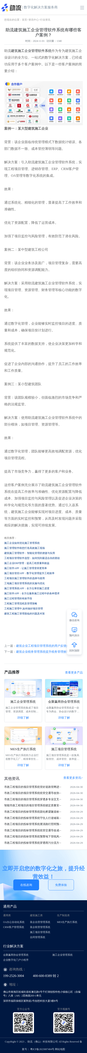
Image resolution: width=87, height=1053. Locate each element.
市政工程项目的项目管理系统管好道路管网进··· (32, 786)
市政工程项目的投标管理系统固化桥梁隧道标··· (32, 811)
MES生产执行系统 (23, 749)
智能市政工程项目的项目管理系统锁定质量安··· (32, 805)
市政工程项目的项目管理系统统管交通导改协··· (32, 793)
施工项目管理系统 (64, 749)
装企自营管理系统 (40, 922)
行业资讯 (45, 19)
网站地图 (60, 1049)
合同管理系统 (37, 937)
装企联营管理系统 (40, 927)
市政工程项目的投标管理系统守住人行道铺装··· (32, 818)
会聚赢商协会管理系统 (64, 701)
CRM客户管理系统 (13, 927)
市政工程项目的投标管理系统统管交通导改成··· (32, 830)
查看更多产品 (74, 672)
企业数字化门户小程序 (16, 959)
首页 (24, 19)
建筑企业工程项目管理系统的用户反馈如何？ (45, 645)
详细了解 (23, 717)
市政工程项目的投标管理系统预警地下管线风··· (32, 836)
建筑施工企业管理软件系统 (31, 51)
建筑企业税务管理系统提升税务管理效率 (42, 651)
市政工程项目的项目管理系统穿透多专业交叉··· (32, 799)
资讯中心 (34, 19)
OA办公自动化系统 (13, 922)
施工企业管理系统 (23, 701)
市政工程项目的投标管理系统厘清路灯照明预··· (32, 824)
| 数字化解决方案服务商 (29, 7)
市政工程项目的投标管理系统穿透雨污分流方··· (32, 842)
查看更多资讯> (73, 777)
